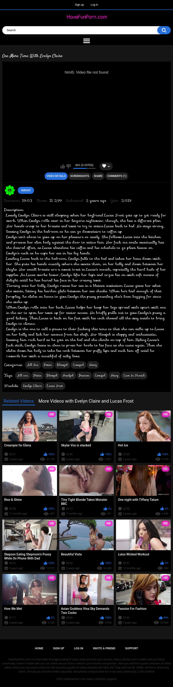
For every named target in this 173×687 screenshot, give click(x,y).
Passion (84, 375)
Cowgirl (78, 365)
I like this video (62, 166)
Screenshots (79, 176)
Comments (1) (116, 176)
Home (39, 648)
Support (131, 648)
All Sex (33, 365)
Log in (94, 4)
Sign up (79, 4)
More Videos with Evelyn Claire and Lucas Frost (86, 401)
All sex (22, 375)
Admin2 (26, 190)
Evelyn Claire (32, 386)
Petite (48, 365)
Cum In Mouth (134, 375)
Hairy (93, 365)
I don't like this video (68, 166)
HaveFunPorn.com (74, 679)
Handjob (68, 375)
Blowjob (62, 365)
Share (98, 176)
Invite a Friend (104, 648)
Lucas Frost (55, 386)
